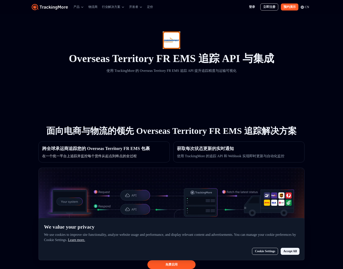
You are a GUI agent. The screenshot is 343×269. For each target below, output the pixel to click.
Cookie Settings (265, 251)
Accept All (290, 251)
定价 (150, 7)
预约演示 (290, 7)
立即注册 (269, 7)
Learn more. (76, 240)
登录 (252, 7)
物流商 (93, 7)
